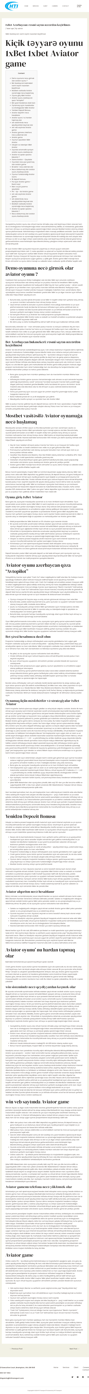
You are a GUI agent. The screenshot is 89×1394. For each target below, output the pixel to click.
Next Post (74, 1349)
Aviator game (17, 137)
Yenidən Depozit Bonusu (21, 110)
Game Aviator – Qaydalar (22, 159)
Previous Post (16, 1349)
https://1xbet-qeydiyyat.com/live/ (19, 440)
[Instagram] (88, 1377)
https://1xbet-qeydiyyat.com (24, 295)
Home (26, 6)
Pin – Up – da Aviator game (22, 191)
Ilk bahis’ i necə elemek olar (22, 167)
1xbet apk (10, 28)
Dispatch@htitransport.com (12, 1378)
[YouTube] (77, 1377)
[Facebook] (83, 1377)
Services (36, 6)
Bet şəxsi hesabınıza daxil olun (23, 103)
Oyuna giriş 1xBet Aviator (21, 95)
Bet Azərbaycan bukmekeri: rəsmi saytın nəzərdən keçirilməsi (22, 85)
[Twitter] (72, 1377)
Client (45, 6)
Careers (55, 6)
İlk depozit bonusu (19, 179)
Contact (65, 6)
